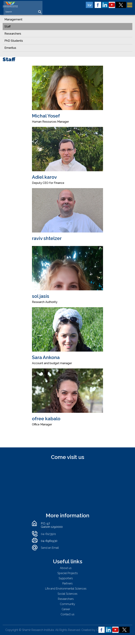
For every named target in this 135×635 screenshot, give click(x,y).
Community (67, 604)
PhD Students (13, 40)
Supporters (66, 578)
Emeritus (10, 48)
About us (66, 568)
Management (13, 19)
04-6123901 (48, 534)
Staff (7, 26)
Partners (67, 583)
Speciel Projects (67, 573)
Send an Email (50, 547)
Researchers (12, 33)
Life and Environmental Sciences (66, 588)
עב (89, 5)
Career (66, 609)
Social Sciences (67, 593)
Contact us (67, 614)
